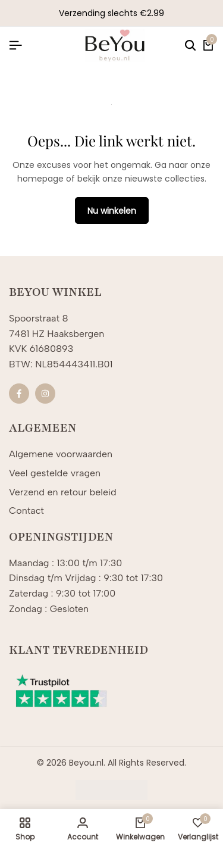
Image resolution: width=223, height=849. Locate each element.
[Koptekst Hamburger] (15, 45)
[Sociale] (19, 393)
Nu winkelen (111, 211)
